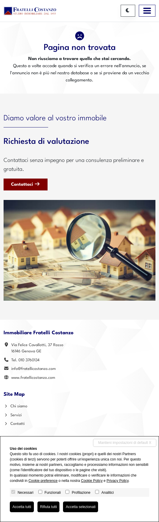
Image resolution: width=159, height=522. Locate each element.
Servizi (13, 415)
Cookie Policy (92, 481)
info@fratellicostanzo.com (33, 369)
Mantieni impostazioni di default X (124, 443)
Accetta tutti (21, 507)
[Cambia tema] (128, 11)
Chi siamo (15, 406)
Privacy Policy (118, 481)
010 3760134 (29, 360)
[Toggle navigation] (147, 11)
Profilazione (81, 493)
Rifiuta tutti (48, 507)
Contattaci (25, 184)
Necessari (25, 493)
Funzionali (53, 493)
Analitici (107, 493)
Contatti (14, 424)
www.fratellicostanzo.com (33, 378)
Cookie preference (43, 481)
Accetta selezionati (80, 507)
